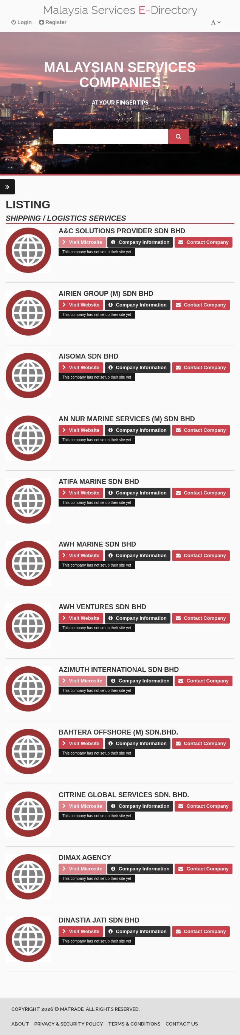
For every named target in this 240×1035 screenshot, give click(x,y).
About (20, 1024)
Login (21, 22)
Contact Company (203, 242)
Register (53, 22)
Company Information (140, 242)
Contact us (182, 1024)
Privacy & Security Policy (68, 1024)
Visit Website (80, 305)
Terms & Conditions (134, 1024)
